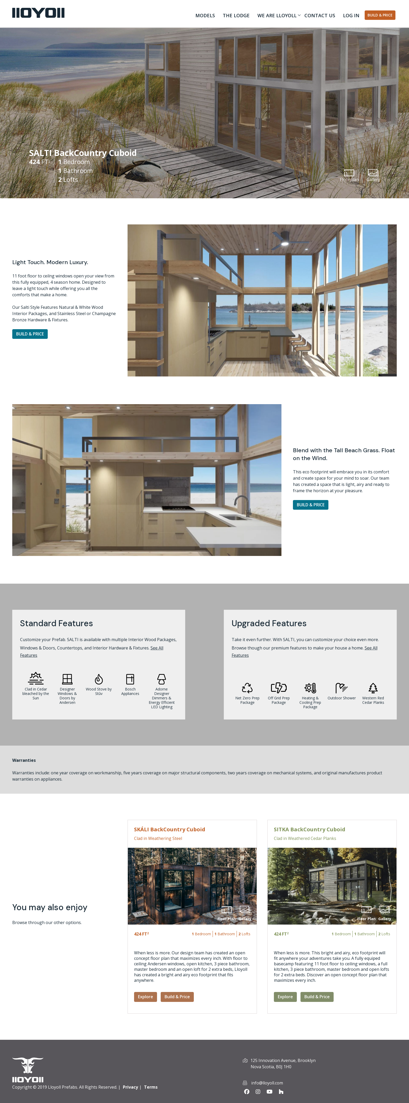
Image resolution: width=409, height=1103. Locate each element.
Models (205, 15)
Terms (151, 1087)
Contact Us (319, 15)
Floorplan (349, 176)
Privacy (130, 1087)
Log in (351, 15)
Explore (145, 997)
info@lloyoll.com (267, 1083)
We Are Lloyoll (276, 16)
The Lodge (236, 15)
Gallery (373, 176)
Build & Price (380, 15)
